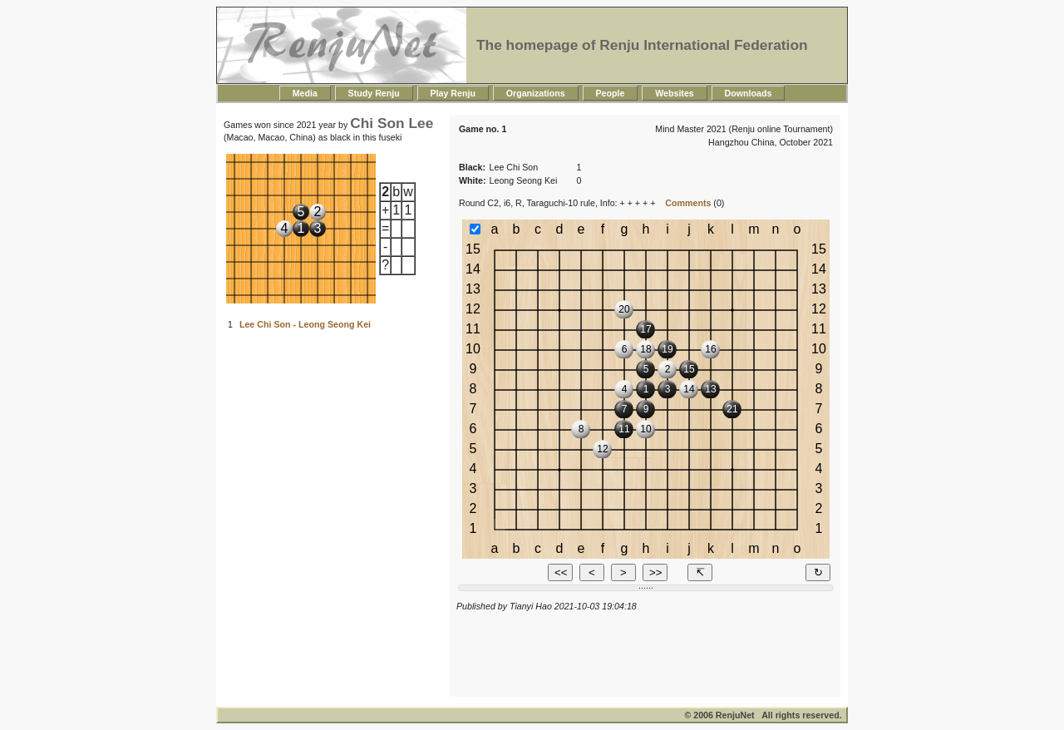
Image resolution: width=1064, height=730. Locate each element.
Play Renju (453, 93)
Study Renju (374, 93)
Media (305, 93)
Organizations (536, 93)
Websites (674, 93)
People (611, 93)
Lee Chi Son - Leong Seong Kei (305, 324)
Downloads (748, 93)
